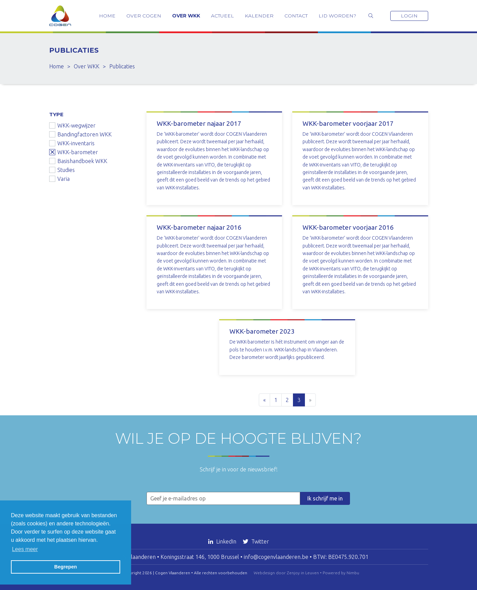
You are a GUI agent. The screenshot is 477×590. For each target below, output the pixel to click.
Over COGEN (143, 16)
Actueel (222, 16)
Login (409, 16)
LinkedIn (223, 541)
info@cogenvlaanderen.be (276, 557)
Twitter (256, 541)
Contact (296, 16)
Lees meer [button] (25, 549)
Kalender (259, 16)
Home (107, 16)
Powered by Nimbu (341, 573)
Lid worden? (337, 16)
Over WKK (186, 16)
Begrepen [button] (65, 566)
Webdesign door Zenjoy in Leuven (286, 573)
